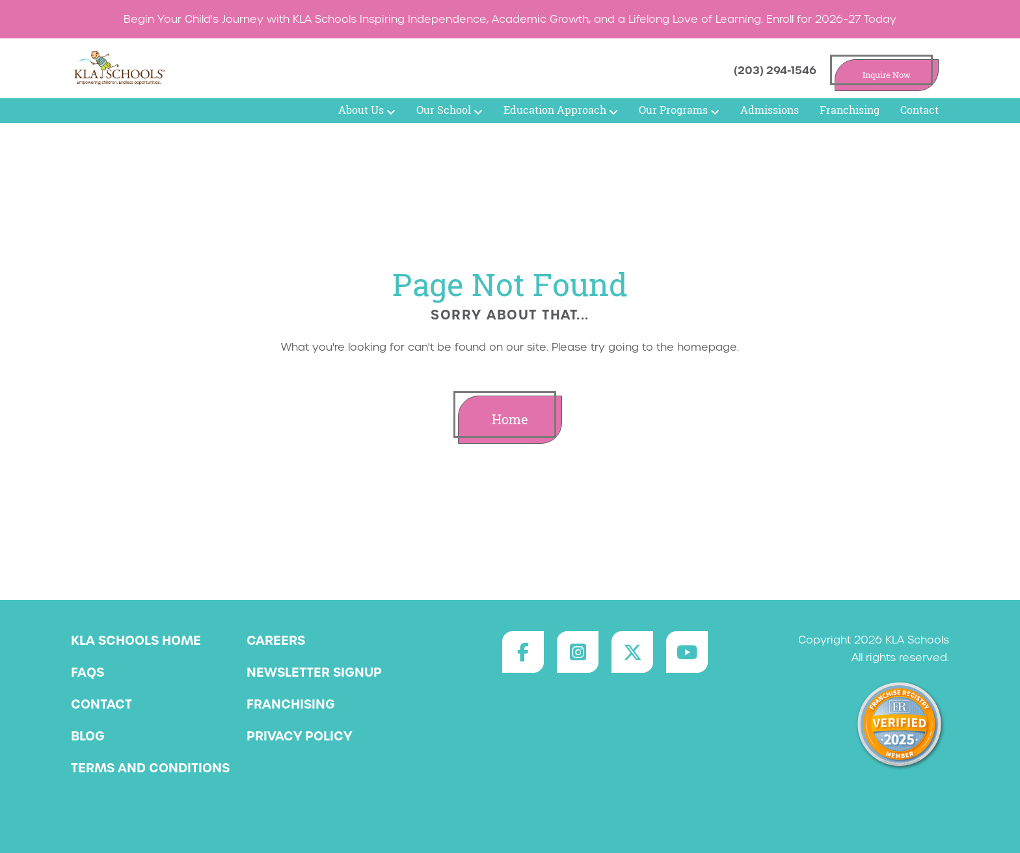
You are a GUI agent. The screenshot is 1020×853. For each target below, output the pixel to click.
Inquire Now (887, 75)
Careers (276, 640)
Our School (449, 110)
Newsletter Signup (314, 672)
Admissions (769, 110)
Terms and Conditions (150, 767)
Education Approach (560, 110)
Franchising (849, 110)
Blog (88, 735)
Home (510, 419)
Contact (919, 110)
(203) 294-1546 (775, 70)
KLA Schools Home (136, 640)
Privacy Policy (299, 735)
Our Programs (679, 110)
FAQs (87, 672)
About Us (367, 110)
